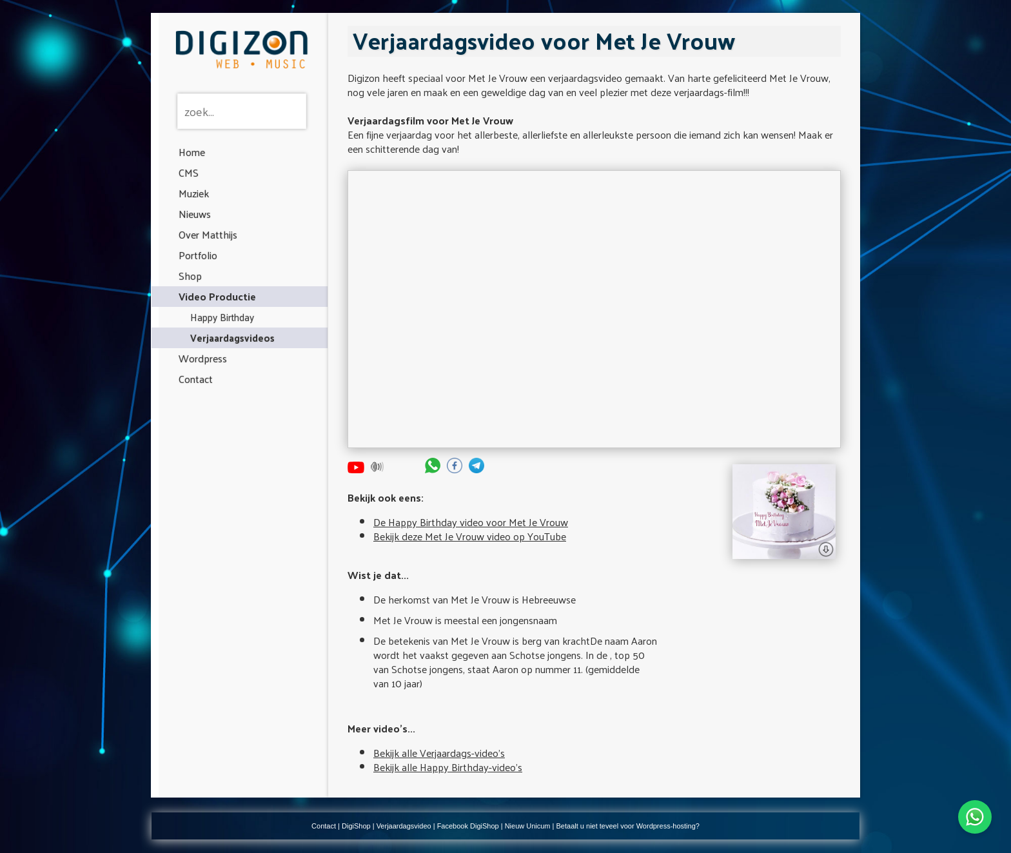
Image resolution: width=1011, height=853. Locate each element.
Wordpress (203, 358)
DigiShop (356, 826)
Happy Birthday (222, 317)
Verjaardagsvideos (232, 337)
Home (192, 151)
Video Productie (217, 296)
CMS (189, 172)
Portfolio (198, 255)
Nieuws (195, 213)
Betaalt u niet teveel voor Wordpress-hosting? (628, 826)
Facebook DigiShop (468, 826)
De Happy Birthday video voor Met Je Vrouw (470, 522)
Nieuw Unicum (528, 826)
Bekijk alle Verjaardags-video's (439, 752)
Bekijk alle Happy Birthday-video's (447, 767)
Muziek (194, 193)
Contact (196, 378)
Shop (190, 275)
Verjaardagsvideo (404, 826)
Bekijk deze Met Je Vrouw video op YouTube (469, 536)
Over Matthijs (208, 234)
